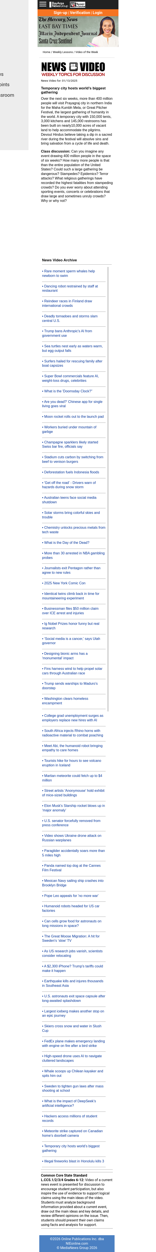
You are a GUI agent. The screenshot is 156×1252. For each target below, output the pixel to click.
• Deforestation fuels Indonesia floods (70, 472)
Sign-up (60, 12)
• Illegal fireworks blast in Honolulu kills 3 (73, 1161)
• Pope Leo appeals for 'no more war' (70, 896)
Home (46, 52)
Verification (80, 12)
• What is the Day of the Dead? (65, 542)
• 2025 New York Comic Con (63, 583)
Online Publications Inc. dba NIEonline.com (82, 1241)
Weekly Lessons (63, 52)
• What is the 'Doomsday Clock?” (67, 391)
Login (97, 12)
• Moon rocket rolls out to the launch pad (73, 416)
